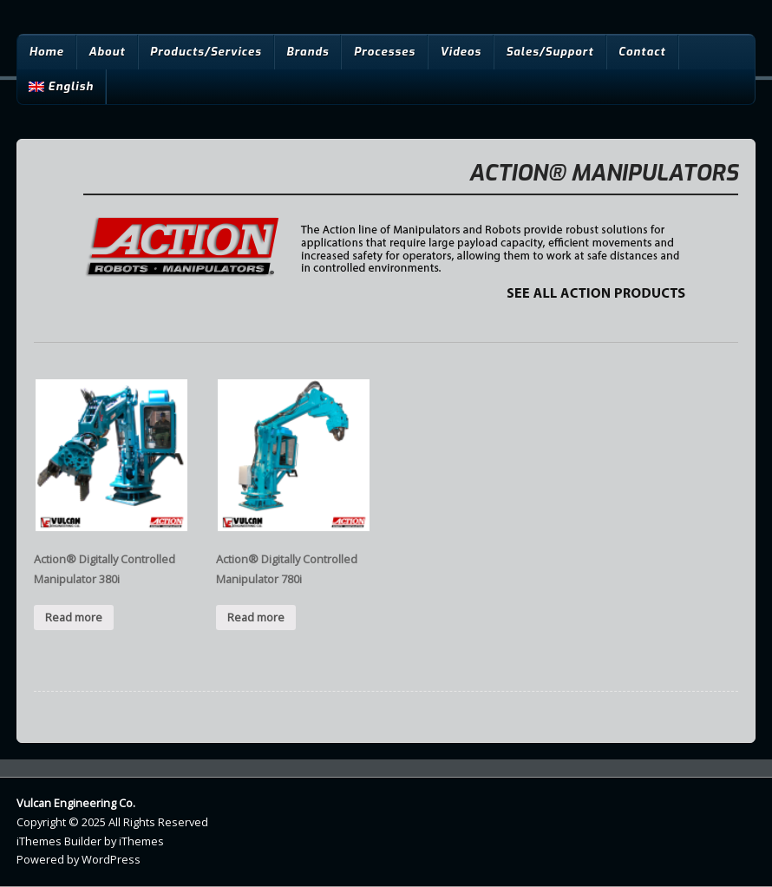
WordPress (111, 859)
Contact (642, 51)
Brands (307, 51)
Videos (460, 51)
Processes (384, 51)
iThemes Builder (58, 841)
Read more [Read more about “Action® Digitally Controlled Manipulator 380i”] (73, 617)
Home (46, 51)
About (106, 51)
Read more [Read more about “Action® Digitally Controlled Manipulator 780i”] (256, 617)
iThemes (141, 841)
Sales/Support (549, 51)
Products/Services (206, 51)
